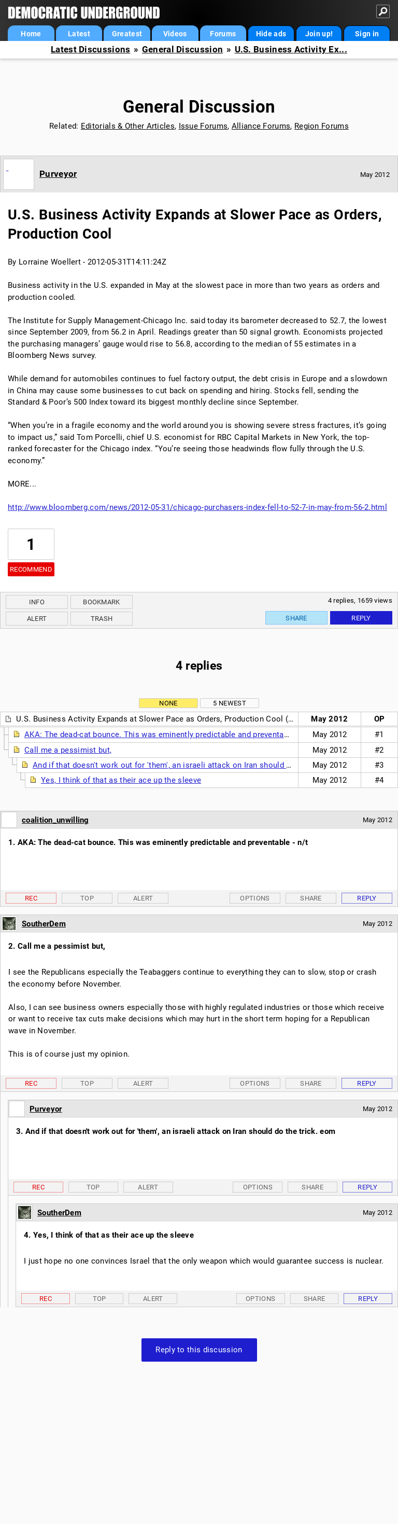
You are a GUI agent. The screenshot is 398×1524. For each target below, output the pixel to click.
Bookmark (101, 602)
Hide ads (271, 34)
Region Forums (321, 126)
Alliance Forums (261, 126)
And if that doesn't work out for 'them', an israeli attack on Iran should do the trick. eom (190, 765)
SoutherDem (44, 924)
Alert (37, 618)
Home (31, 34)
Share (296, 618)
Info (37, 602)
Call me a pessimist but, (67, 750)
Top (87, 898)
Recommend (31, 569)
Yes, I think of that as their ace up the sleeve (121, 780)
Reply (361, 618)
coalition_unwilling (55, 820)
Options (254, 898)
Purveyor (58, 174)
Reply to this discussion (198, 1349)
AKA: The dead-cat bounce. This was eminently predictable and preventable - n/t (167, 734)
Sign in (367, 34)
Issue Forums (203, 126)
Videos (175, 34)
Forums (223, 34)
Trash (102, 618)
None (168, 703)
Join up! (319, 34)
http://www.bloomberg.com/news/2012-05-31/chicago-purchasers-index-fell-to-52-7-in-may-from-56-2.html (197, 507)
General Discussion (182, 49)
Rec (31, 898)
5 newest (229, 703)
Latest (79, 34)
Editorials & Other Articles (128, 126)
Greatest (127, 34)
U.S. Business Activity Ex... (291, 49)
